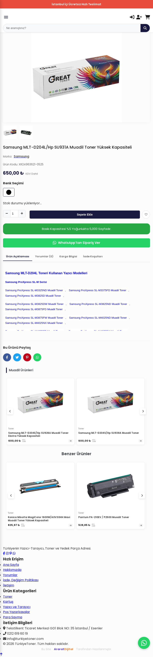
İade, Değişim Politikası (20, 580)
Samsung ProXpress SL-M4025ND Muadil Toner (98, 317)
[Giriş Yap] (132, 17)
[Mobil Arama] (72, 28)
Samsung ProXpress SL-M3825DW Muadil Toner (34, 304)
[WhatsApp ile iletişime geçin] (14, 553)
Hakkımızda (12, 569)
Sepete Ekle (85, 214)
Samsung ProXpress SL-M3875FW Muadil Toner (34, 317)
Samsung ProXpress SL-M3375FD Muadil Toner (97, 290)
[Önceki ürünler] (11, 495)
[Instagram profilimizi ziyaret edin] (7, 553)
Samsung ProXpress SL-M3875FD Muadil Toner (34, 309)
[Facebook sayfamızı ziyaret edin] (4, 553)
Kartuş (8, 601)
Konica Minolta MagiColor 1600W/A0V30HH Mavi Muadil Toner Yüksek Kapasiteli (39, 518)
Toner (7, 596)
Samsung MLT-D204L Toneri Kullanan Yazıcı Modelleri (46, 273)
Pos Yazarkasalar (16, 612)
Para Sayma (12, 617)
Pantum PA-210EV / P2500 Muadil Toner (103, 517)
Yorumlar (10, 575)
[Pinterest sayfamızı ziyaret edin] (10, 553)
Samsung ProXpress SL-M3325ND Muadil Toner (34, 290)
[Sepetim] (147, 17)
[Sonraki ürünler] (142, 495)
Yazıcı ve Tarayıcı (16, 607)
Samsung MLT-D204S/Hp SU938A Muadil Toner (108, 433)
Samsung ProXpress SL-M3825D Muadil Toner (33, 295)
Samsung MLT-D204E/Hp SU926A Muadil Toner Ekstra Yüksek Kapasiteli (38, 434)
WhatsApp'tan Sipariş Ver (76, 242)
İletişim (8, 585)
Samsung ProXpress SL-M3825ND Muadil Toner (98, 304)
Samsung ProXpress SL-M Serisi (26, 282)
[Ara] (145, 28)
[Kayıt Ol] (139, 17)
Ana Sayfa (11, 564)
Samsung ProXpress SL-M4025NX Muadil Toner (34, 322)
